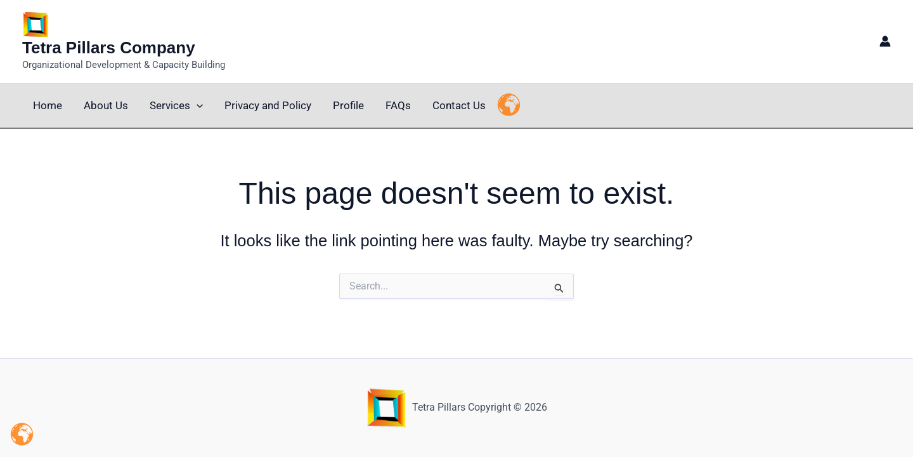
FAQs (398, 105)
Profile (348, 105)
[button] (196, 106)
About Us (106, 105)
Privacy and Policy (267, 105)
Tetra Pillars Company (108, 47)
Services (176, 106)
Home (47, 105)
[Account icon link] (885, 41)
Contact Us (459, 105)
